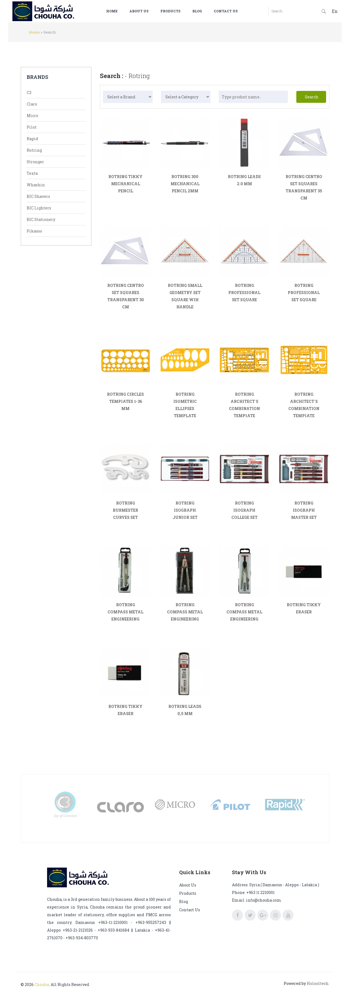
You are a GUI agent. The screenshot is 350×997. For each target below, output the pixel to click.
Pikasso (34, 231)
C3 (29, 92)
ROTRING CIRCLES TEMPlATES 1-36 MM (125, 401)
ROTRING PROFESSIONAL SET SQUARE (244, 292)
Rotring (34, 150)
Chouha (41, 984)
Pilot (32, 127)
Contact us (230, 11)
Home (116, 11)
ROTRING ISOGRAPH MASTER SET (304, 510)
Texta (32, 173)
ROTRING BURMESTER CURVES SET (125, 510)
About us (143, 11)
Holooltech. (318, 983)
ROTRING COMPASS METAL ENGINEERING (125, 612)
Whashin (36, 184)
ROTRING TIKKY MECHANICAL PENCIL (125, 183)
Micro (32, 115)
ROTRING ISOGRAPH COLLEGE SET (244, 510)
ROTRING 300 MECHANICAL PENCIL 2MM (185, 183)
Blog (201, 11)
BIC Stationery (41, 219)
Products (175, 11)
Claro (32, 104)
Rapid (32, 138)
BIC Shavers (38, 196)
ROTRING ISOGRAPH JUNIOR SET (185, 510)
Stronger (35, 161)
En (335, 11)
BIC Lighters (39, 208)
